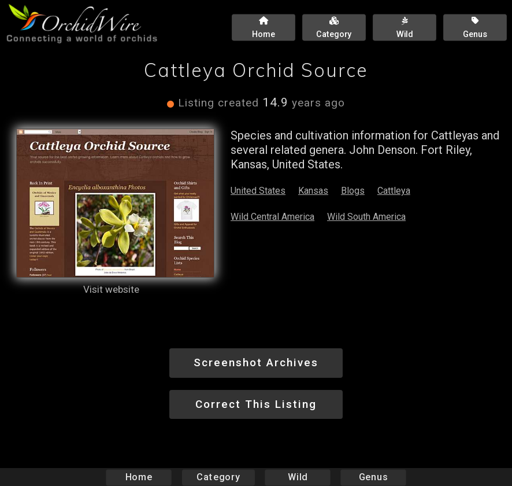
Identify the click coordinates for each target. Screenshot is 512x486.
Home (139, 477)
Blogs (353, 190)
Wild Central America (272, 216)
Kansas (313, 190)
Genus (372, 477)
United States (258, 190)
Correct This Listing (256, 404)
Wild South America (366, 216)
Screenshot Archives (256, 362)
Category (218, 477)
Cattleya (393, 190)
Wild (297, 477)
